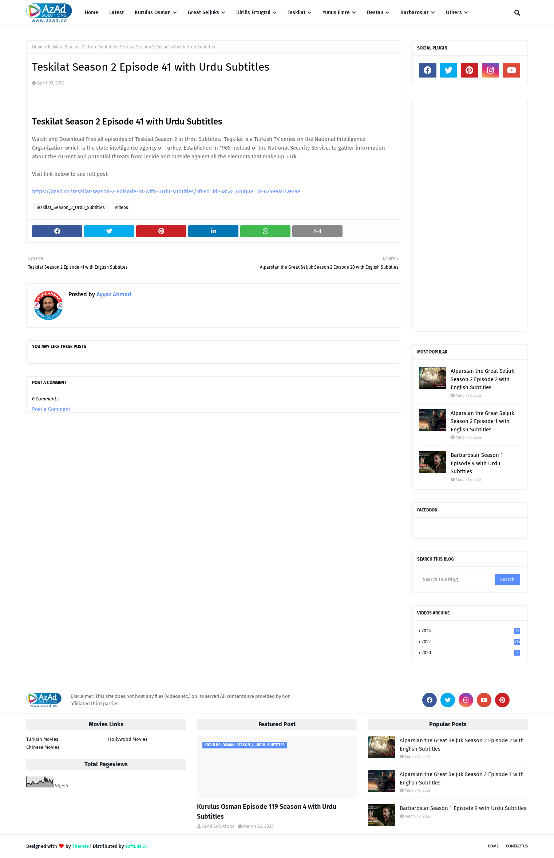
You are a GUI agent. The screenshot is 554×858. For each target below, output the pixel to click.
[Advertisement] (469, 215)
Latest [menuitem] (116, 12)
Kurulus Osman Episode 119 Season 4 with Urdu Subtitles (266, 812)
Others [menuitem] (454, 12)
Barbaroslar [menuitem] (414, 12)
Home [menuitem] (91, 12)
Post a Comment (51, 409)
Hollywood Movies (127, 739)
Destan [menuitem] (375, 12)
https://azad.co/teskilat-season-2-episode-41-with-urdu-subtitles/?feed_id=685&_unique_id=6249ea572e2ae (166, 191)
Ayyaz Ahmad (113, 294)
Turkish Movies (42, 739)
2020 (471, 652)
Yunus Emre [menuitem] (336, 12)
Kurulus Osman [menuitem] (153, 12)
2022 (471, 641)
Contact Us (517, 846)
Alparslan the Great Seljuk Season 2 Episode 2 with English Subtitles (482, 379)
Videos (121, 207)
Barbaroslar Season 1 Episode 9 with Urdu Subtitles (477, 463)
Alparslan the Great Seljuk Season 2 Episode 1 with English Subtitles (482, 421)
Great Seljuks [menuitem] (203, 12)
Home (38, 47)
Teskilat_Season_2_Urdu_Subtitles (81, 47)
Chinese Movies (42, 747)
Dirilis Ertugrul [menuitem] (253, 12)
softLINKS (136, 846)
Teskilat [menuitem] (296, 12)
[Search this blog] (457, 579)
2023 (471, 630)
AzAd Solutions (218, 826)
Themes (80, 846)
